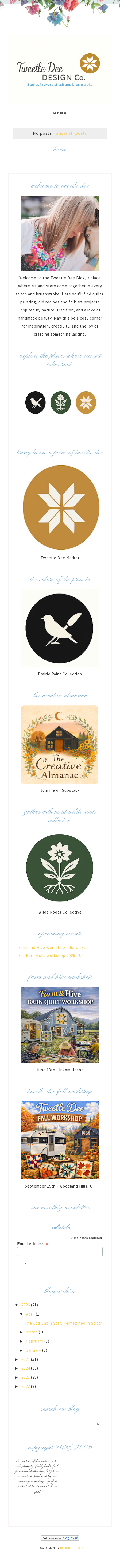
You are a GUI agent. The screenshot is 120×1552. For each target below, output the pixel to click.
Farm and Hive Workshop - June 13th (53, 947)
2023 (26, 1377)
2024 (26, 1368)
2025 (26, 1359)
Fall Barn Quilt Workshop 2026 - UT (51, 955)
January (34, 1350)
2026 (26, 1304)
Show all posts (71, 133)
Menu (60, 113)
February (35, 1341)
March (32, 1332)
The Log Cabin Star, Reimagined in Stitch (64, 1323)
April (31, 1314)
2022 (26, 1386)
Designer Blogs (71, 1548)
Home (60, 149)
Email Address (32, 1243)
